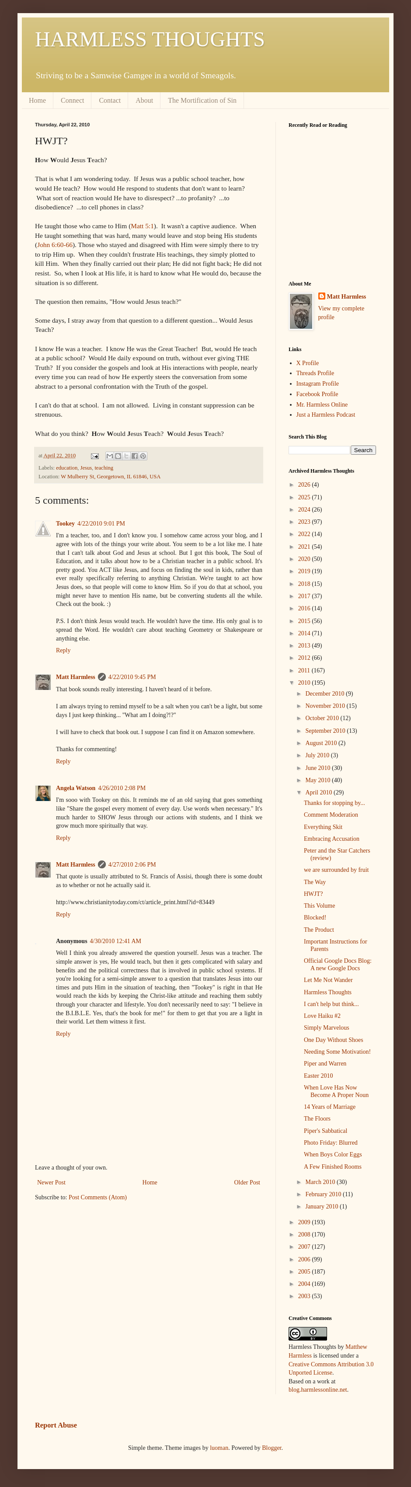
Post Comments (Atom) (98, 1197)
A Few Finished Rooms (333, 1166)
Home (37, 100)
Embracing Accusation (331, 839)
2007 (305, 1246)
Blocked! (315, 917)
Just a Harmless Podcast (325, 414)
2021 (305, 546)
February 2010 (324, 1194)
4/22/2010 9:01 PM (101, 523)
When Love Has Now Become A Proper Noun (336, 1091)
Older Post (247, 1182)
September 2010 (326, 731)
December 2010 (325, 693)
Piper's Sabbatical (325, 1131)
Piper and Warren (325, 1063)
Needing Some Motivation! (337, 1051)
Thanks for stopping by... (334, 803)
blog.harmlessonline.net (318, 1389)
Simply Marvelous (326, 1027)
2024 (305, 509)
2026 (305, 484)
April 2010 (319, 792)
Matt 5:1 (142, 226)
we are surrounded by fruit (336, 870)
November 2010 (325, 706)
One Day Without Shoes (333, 1040)
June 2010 (318, 768)
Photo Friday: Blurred (331, 1142)
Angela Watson (75, 788)
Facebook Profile (317, 394)
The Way (315, 882)
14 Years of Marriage (329, 1107)
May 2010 (318, 780)
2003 (305, 1296)
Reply (63, 650)
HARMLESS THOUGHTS (150, 39)
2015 (305, 621)
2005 (305, 1271)
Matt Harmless (75, 677)
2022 (305, 534)
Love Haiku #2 (322, 1016)
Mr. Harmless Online (322, 404)
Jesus (86, 468)
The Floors (317, 1118)
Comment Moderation (331, 814)
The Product (319, 929)
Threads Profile (315, 373)
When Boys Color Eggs (333, 1154)
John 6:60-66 (55, 244)
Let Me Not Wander (328, 980)
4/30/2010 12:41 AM (115, 941)
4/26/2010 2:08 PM (122, 788)
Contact (110, 100)
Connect (72, 100)
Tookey (65, 523)
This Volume (319, 905)
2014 (305, 633)
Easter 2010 (318, 1076)
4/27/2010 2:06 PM (132, 864)
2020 (305, 559)
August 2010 (321, 743)
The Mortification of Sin (202, 100)
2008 (305, 1234)
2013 (305, 645)
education (66, 468)
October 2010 (322, 718)
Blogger (271, 1448)
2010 (305, 682)
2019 (305, 571)
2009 (305, 1222)
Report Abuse (56, 1425)
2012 (305, 658)
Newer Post (51, 1182)
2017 (305, 596)
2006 (305, 1259)
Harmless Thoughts (328, 992)
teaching (103, 468)
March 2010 (321, 1182)
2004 (305, 1284)
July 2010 (318, 755)
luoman (219, 1448)
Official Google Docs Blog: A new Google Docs (338, 965)
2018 (305, 584)
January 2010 (322, 1206)
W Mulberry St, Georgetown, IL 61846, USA (110, 477)
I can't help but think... (331, 1004)
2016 (305, 608)
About (144, 100)
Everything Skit (323, 827)
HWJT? (313, 894)
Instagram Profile (317, 383)
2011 (305, 670)
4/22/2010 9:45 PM (132, 677)
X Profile (307, 363)
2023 (305, 522)
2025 (305, 497)
